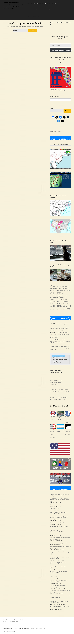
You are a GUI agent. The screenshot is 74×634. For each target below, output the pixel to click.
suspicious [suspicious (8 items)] (67, 303)
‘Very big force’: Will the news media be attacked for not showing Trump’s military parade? (59, 499)
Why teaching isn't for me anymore (60, 418)
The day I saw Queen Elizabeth (57, 522)
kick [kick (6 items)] (69, 290)
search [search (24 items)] (59, 301)
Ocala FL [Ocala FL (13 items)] (52, 299)
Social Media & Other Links (34, 10)
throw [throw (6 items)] (51, 309)
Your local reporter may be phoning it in (59, 543)
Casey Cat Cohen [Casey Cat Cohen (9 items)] (60, 286)
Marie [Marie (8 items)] (51, 297)
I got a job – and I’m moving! (52, 418)
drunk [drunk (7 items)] (63, 288)
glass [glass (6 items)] (62, 290)
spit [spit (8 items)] (68, 301)
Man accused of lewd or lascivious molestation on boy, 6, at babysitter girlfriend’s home (59, 336)
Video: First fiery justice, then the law (58, 571)
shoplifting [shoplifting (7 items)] (65, 301)
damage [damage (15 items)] (52, 288)
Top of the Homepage (55, 375)
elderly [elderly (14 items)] (67, 288)
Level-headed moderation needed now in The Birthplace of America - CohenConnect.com (60, 345)
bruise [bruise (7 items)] (54, 286)
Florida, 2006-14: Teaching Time (57, 399)
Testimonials (60, 10)
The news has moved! (55, 505)
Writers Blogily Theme (40, 628)
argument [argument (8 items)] (60, 285)
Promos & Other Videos (49, 10)
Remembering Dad (54, 530)
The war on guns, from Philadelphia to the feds (67, 432)
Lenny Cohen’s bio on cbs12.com (57, 534)
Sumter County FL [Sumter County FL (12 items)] (59, 303)
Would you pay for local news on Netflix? (59, 512)
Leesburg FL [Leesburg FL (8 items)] (61, 295)
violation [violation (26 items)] (59, 309)
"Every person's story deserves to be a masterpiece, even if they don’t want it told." (60, 90)
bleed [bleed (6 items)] (51, 286)
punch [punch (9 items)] (61, 299)
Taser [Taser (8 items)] (51, 306)
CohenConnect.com (11, 3)
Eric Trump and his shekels (57, 342)
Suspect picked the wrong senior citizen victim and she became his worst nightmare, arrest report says (60, 328)
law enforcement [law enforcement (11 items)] (54, 295)
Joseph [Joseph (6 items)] (65, 290)
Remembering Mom (63, 332)
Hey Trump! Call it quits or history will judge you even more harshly (60, 538)
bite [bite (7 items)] (68, 285)
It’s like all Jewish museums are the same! (59, 494)
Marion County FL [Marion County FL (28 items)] (59, 297)
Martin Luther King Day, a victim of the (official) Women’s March (59, 581)
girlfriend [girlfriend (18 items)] (58, 290)
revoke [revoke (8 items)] (51, 301)
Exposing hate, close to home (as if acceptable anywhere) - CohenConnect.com (60, 340)
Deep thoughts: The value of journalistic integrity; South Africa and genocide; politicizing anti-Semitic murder (59, 517)
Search (67, 111)
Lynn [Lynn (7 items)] (69, 295)
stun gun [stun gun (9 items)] (52, 303)
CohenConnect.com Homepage (35, 3)
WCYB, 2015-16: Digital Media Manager (59, 397)
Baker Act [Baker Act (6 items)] (64, 285)
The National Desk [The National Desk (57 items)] (62, 305)
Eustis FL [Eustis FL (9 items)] (52, 290)
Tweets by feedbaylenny (55, 131)
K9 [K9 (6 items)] (67, 290)
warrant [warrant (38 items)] (66, 308)
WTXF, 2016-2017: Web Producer (57, 395)
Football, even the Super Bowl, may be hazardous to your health (53, 433)
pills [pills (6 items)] (58, 299)
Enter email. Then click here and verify (61, 50)
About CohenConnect (50, 3)
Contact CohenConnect (33, 16)
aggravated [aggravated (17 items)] (53, 285)
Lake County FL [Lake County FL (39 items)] (56, 292)
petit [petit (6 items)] (56, 299)
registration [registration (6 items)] (65, 299)
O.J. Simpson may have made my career (59, 389)
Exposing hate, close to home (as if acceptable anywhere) (68, 419)
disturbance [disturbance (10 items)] (58, 288)
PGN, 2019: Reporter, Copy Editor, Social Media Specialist (59, 392)
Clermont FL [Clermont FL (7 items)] (67, 286)
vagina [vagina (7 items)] (54, 309)
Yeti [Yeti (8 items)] (50, 311)
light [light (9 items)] (66, 295)
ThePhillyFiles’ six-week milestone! (58, 562)
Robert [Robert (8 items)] (54, 301)
